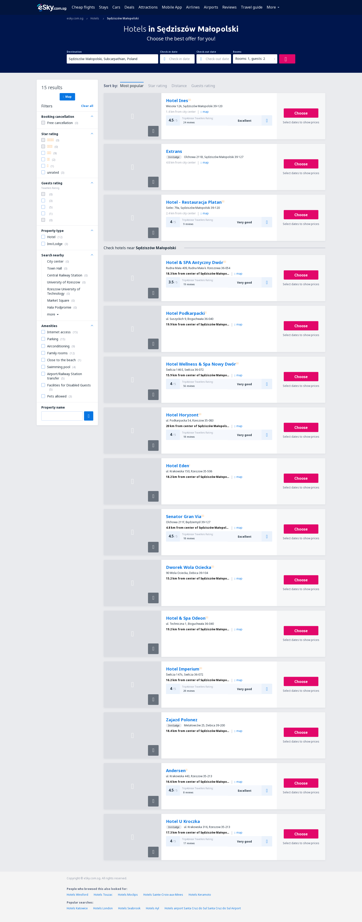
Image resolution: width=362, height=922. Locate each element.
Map (67, 96)
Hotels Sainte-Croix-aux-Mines (163, 895)
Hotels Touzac (103, 895)
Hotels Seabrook (129, 908)
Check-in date (169, 51)
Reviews (229, 7)
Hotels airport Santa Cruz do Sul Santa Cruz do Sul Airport (203, 908)
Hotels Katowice (77, 908)
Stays (103, 7)
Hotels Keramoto (200, 895)
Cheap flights (83, 7)
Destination (74, 51)
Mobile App (172, 7)
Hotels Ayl (152, 908)
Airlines (193, 7)
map (205, 112)
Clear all (87, 106)
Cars (116, 7)
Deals (129, 7)
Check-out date (206, 51)
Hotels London (103, 908)
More (271, 7)
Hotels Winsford (77, 895)
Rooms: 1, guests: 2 (250, 58)
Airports (211, 7)
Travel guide (251, 7)
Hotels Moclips (128, 895)
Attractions (148, 7)
